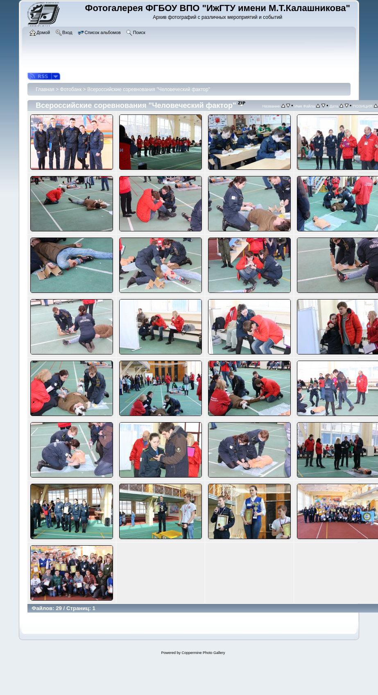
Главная (45, 89)
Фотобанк (71, 89)
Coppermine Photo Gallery (203, 653)
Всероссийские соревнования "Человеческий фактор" (148, 89)
